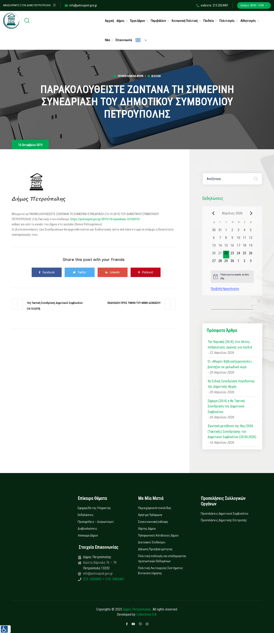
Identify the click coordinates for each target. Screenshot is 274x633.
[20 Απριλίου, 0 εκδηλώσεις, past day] (214, 254)
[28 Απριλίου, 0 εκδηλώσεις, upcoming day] (220, 262)
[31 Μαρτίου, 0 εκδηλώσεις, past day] (220, 231)
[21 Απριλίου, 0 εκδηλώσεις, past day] (220, 254)
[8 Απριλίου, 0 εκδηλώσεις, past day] (226, 239)
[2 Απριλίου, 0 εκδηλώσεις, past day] (232, 231)
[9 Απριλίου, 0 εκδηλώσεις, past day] (232, 239)
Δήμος (120, 21)
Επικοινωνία (124, 40)
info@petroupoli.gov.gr (81, 5)
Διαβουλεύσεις (87, 529)
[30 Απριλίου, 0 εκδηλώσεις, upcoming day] (232, 262)
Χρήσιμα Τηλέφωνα (150, 515)
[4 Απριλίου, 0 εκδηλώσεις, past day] (244, 231)
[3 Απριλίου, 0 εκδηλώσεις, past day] (238, 231)
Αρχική (109, 21)
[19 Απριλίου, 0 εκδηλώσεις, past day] (251, 247)
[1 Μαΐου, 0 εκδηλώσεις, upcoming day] (238, 262)
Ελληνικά (138, 40)
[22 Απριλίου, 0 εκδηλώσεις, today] (226, 254)
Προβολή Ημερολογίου (225, 288)
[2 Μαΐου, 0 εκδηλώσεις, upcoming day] (244, 262)
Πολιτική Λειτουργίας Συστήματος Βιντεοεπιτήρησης (160, 570)
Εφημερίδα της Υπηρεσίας (94, 508)
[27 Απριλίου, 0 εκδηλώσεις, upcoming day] (214, 262)
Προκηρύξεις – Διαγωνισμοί (96, 522)
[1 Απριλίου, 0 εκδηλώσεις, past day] (226, 231)
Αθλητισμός (248, 21)
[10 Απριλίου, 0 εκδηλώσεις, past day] (238, 239)
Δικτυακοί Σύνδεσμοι (151, 542)
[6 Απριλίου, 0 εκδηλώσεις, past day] (214, 239)
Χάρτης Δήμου (147, 529)
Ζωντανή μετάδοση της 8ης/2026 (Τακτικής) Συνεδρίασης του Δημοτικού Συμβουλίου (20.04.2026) (232, 431)
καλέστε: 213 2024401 (212, 5)
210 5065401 (114, 579)
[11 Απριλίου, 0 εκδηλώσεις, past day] (244, 239)
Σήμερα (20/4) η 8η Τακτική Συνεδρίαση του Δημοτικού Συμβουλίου (226, 406)
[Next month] (251, 213)
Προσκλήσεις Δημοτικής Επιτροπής (224, 520)
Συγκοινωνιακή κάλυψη (153, 522)
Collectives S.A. (146, 614)
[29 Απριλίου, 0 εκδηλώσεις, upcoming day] (226, 262)
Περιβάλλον (158, 21)
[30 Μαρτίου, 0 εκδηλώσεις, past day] (214, 231)
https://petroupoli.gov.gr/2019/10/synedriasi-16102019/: (105, 219)
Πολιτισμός (227, 21)
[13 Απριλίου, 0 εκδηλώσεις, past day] (214, 247)
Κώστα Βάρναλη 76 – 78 (99, 563)
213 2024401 (93, 579)
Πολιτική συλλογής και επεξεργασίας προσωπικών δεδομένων (162, 558)
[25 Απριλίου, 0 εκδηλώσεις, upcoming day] (244, 254)
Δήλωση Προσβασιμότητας (155, 549)
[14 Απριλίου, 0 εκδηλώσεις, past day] (220, 247)
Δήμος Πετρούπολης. (137, 609)
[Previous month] (213, 213)
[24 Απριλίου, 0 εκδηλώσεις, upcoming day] (238, 254)
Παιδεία (208, 21)
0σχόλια (154, 76)
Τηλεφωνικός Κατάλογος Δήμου (158, 535)
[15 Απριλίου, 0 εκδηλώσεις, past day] (226, 247)
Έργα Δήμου (137, 21)
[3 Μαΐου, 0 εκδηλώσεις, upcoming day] (251, 262)
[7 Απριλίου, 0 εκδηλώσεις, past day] (220, 239)
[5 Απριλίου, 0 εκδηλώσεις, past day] (251, 231)
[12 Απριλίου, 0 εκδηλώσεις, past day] (251, 239)
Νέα (107, 40)
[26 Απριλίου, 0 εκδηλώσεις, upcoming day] (251, 254)
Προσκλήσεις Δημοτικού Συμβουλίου (224, 513)
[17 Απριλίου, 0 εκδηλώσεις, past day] (238, 247)
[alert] (232, 276)
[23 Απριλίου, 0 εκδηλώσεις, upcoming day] (232, 254)
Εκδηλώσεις (86, 515)
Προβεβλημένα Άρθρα (130, 76)
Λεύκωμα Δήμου (88, 535)
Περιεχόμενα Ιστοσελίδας (154, 508)
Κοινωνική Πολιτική (185, 21)
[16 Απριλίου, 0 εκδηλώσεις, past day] (232, 247)
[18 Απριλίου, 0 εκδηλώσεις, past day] (244, 247)
